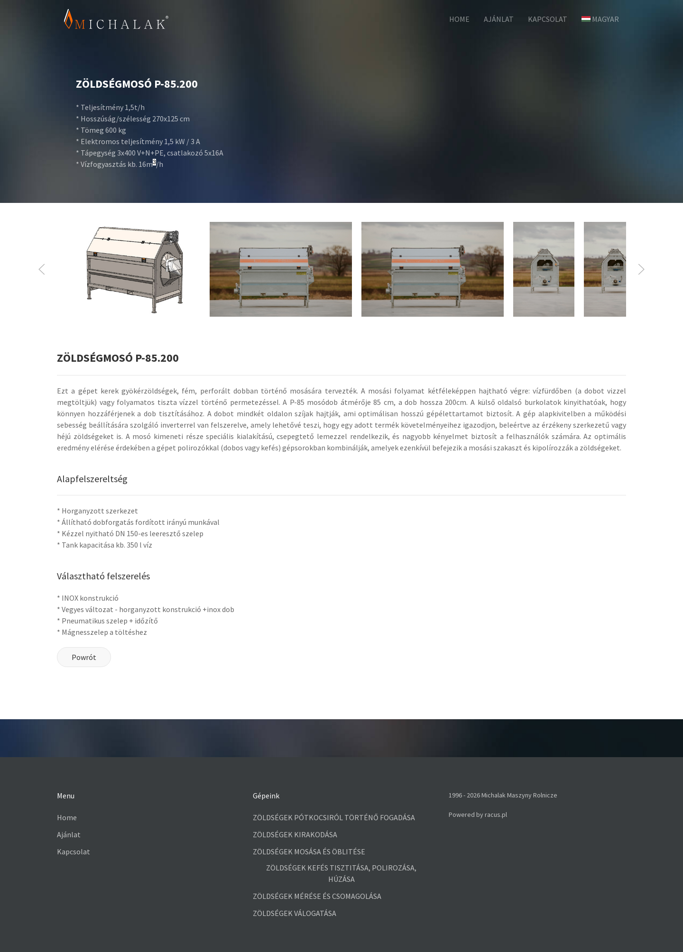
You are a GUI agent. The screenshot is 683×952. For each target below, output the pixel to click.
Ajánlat (499, 19)
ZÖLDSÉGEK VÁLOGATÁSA (294, 913)
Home (67, 817)
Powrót (84, 657)
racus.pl (496, 814)
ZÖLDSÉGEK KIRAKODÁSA (295, 834)
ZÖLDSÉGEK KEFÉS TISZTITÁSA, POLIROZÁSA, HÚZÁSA (341, 873)
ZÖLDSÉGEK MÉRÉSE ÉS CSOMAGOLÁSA (317, 896)
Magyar (600, 19)
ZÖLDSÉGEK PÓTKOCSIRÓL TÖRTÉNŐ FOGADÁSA (334, 817)
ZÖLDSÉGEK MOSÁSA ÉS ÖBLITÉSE (309, 851)
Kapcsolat (547, 19)
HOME (459, 19)
